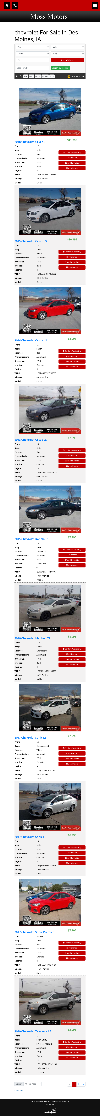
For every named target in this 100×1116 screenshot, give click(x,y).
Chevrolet (18, 1090)
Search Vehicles (68, 60)
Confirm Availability (72, 152)
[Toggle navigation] (95, 5)
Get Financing (72, 157)
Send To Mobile (72, 163)
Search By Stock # (60, 68)
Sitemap (50, 1104)
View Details (72, 168)
